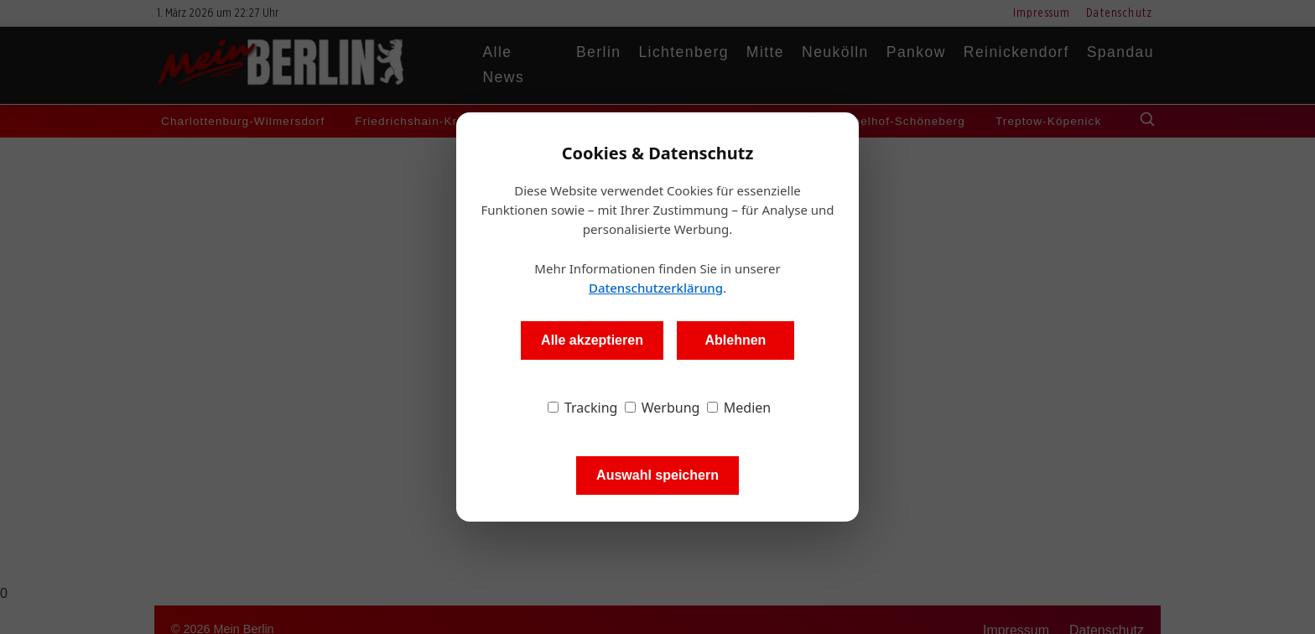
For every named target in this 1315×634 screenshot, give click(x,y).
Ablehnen (735, 340)
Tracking (583, 407)
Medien (739, 407)
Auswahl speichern (657, 475)
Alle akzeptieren (592, 340)
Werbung (662, 407)
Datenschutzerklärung (656, 287)
